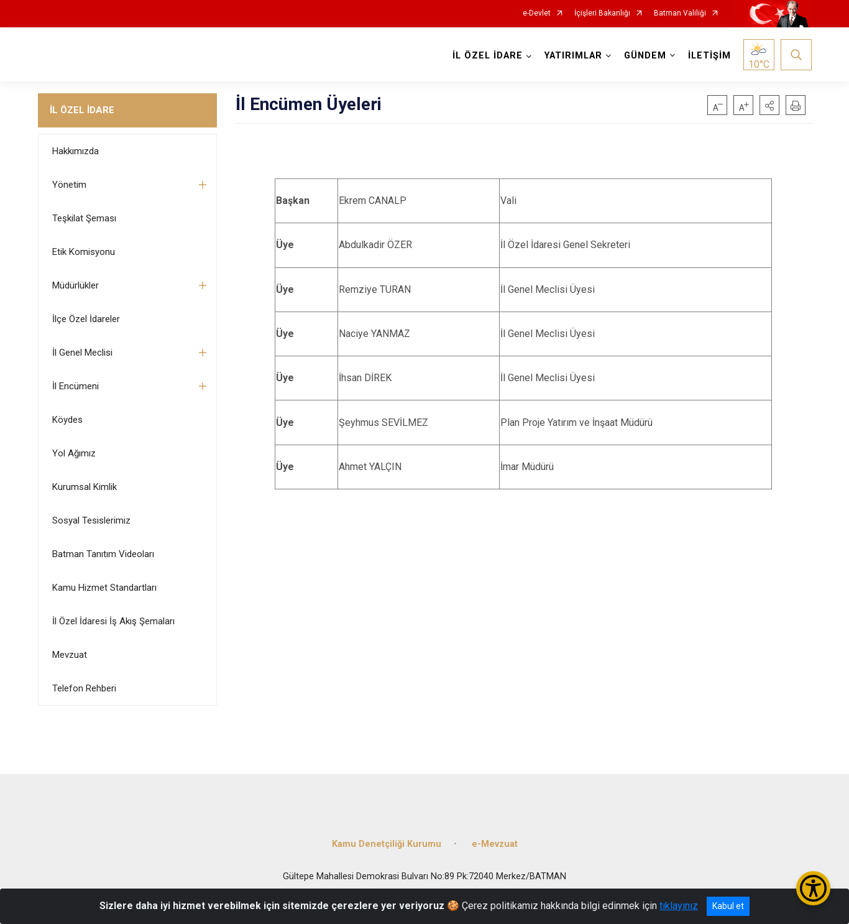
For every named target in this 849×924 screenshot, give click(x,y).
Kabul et (728, 906)
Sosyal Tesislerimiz (91, 520)
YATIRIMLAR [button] (573, 55)
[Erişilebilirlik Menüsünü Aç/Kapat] (813, 888)
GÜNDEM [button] (645, 55)
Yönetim (69, 184)
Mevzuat (69, 654)
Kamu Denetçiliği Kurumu (386, 844)
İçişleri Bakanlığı (602, 13)
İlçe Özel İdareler (86, 319)
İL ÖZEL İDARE (82, 110)
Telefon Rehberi (84, 688)
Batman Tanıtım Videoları (103, 554)
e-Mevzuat (495, 844)
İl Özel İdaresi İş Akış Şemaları (113, 621)
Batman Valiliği (680, 13)
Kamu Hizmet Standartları (104, 587)
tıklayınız (678, 906)
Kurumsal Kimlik (84, 486)
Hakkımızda (75, 151)
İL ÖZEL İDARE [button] (487, 55)
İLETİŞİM (709, 55)
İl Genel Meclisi (82, 352)
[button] (769, 105)
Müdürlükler (75, 285)
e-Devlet (537, 13)
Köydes (67, 419)
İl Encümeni (75, 386)
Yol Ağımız (74, 453)
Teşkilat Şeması (84, 218)
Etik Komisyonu (83, 251)
